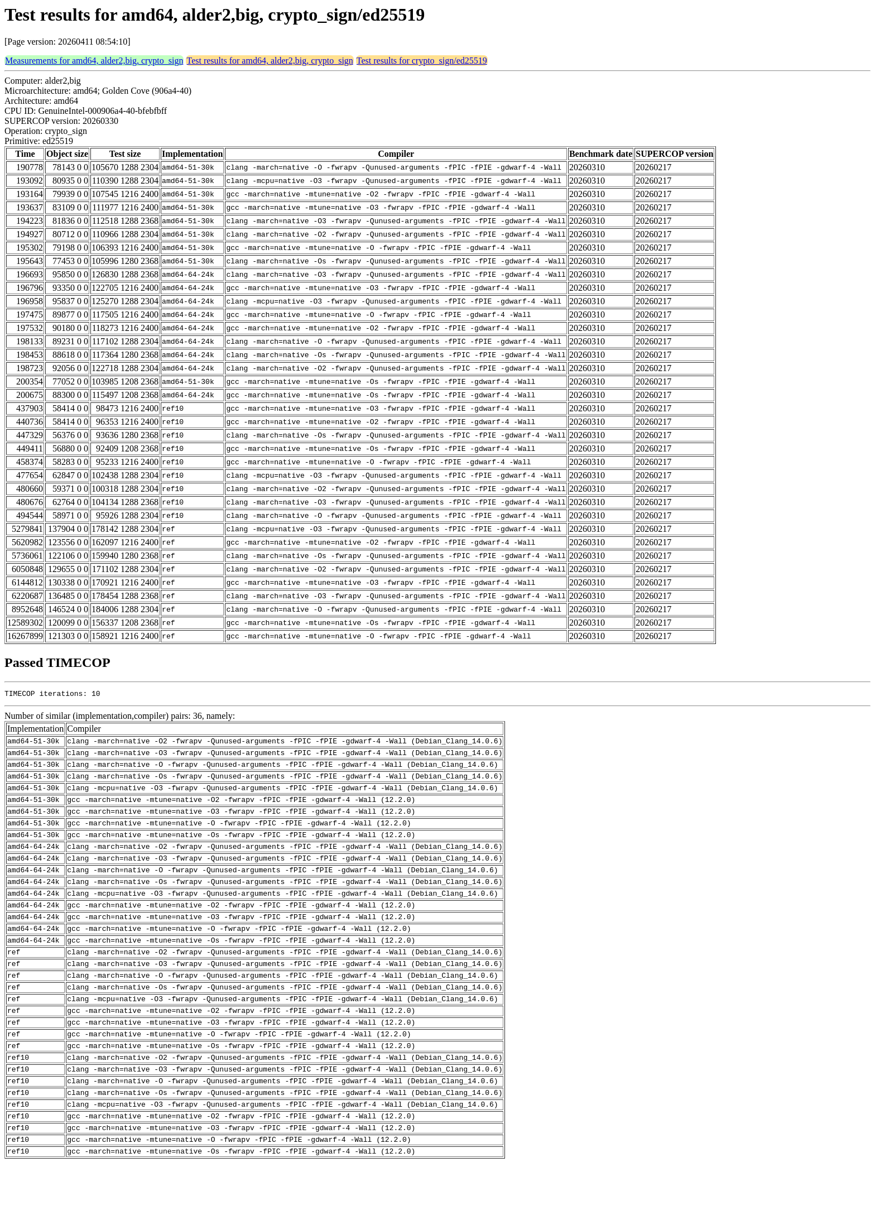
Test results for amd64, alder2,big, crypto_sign (269, 60)
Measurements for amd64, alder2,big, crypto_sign (94, 60)
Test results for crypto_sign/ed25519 (422, 60)
